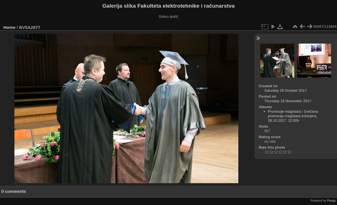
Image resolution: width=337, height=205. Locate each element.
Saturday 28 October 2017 (285, 90)
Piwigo (331, 200)
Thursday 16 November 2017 (287, 101)
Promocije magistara (284, 111)
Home (9, 27)
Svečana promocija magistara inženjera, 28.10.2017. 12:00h (293, 116)
